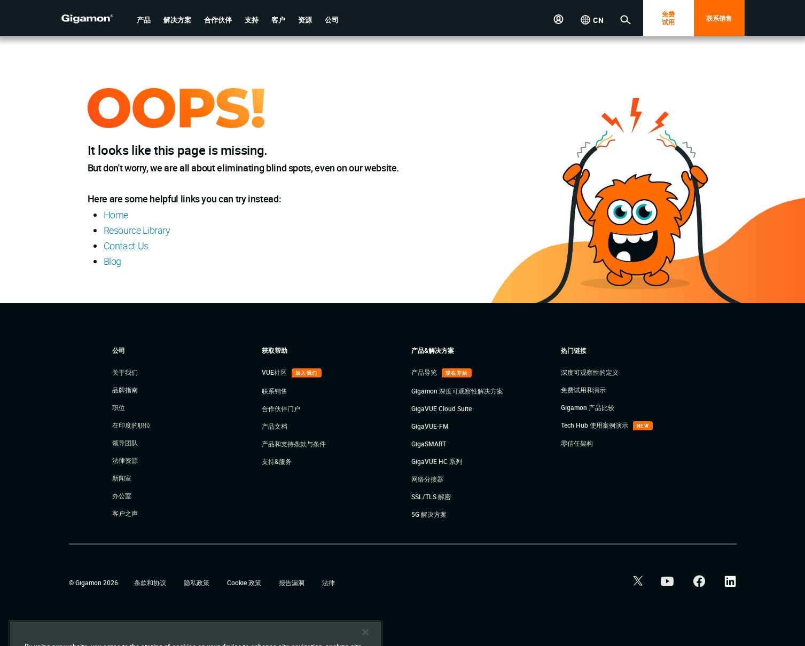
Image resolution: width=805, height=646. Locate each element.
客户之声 (125, 513)
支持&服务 (277, 461)
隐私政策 (197, 582)
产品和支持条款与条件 (294, 443)
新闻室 (121, 478)
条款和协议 (151, 582)
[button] (143, 20)
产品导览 (425, 372)
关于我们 (125, 372)
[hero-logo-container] (95, 19)
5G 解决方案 (429, 514)
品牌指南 (125, 389)
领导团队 (125, 442)
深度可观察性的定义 (590, 372)
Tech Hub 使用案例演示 (595, 425)
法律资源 (125, 460)
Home (116, 214)
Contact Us (126, 245)
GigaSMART (428, 443)
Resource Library (137, 230)
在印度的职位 (131, 425)
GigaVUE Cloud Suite (441, 408)
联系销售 (719, 18)
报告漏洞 (292, 582)
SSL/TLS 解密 (431, 496)
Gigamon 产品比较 (587, 407)
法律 (328, 582)
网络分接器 (427, 479)
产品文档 (274, 426)
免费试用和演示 (583, 389)
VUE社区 (275, 372)
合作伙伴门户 (281, 408)
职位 (118, 407)
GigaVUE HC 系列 (436, 461)
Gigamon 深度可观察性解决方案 (457, 391)
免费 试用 (668, 18)
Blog (113, 261)
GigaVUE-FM (430, 426)
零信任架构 (577, 443)
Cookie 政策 (245, 582)
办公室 (121, 495)
